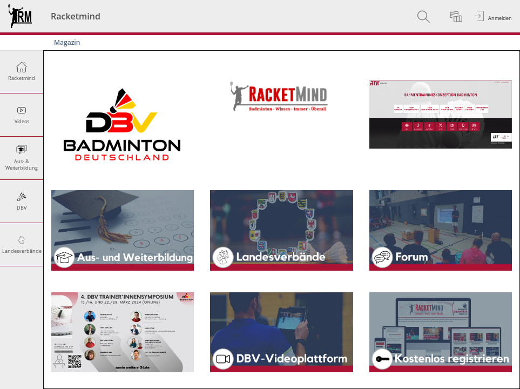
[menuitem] (425, 16)
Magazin (67, 42)
